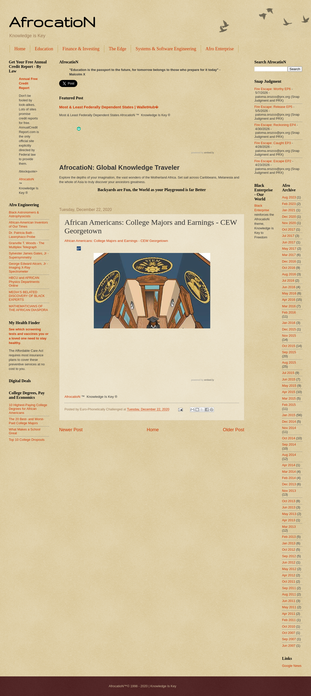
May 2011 (289, 607)
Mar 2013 (289, 527)
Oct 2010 (288, 626)
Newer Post (71, 429)
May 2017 (289, 248)
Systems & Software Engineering (165, 48)
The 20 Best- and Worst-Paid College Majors (26, 421)
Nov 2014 (289, 428)
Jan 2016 (288, 323)
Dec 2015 (289, 329)
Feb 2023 (289, 204)
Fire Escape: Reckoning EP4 (275, 125)
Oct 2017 (288, 229)
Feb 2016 (289, 312)
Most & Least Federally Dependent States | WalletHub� (108, 107)
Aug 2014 (289, 455)
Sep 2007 (289, 639)
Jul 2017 (288, 236)
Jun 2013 (288, 507)
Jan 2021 (288, 210)
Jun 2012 (288, 562)
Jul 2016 (288, 280)
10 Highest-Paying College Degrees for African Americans (28, 409)
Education (44, 48)
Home (19, 48)
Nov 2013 (289, 491)
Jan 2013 (288, 543)
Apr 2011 (288, 614)
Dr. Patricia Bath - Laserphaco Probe (22, 234)
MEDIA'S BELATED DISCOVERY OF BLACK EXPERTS (27, 296)
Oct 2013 (288, 501)
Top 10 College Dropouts (27, 440)
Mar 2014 (289, 471)
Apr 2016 (288, 299)
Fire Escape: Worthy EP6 (272, 89)
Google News (291, 666)
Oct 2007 (288, 633)
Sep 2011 (289, 588)
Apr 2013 (288, 520)
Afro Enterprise (219, 48)
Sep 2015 (289, 352)
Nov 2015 (289, 335)
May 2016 (289, 293)
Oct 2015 (288, 346)
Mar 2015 (289, 398)
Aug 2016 (289, 274)
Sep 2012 (289, 556)
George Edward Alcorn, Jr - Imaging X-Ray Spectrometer (28, 267)
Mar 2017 (289, 255)
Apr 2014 (288, 465)
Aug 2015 (289, 362)
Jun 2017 (288, 242)
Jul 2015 (288, 373)
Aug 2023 (289, 197)
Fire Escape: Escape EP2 (272, 161)
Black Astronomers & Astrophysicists (24, 214)
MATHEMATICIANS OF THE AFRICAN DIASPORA (28, 308)
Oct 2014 (288, 438)
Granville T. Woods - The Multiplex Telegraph (26, 245)
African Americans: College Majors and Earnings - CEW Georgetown (116, 241)
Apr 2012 (288, 575)
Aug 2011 (289, 594)
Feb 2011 (289, 620)
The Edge (117, 48)
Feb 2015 (289, 405)
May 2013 (289, 514)
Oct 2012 (288, 549)
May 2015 (289, 385)
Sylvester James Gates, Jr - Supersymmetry (29, 255)
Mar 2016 (289, 306)
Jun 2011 (288, 601)
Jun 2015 (288, 379)
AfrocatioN (52, 21)
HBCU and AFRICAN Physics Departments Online (24, 281)
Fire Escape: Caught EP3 (272, 143)
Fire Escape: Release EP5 (273, 107)
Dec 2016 (289, 261)
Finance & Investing (80, 48)
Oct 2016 (288, 268)
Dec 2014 (289, 421)
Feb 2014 (289, 478)
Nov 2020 (289, 223)
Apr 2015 (288, 392)
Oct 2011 (288, 581)
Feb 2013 (289, 537)
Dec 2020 (289, 217)
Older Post (233, 429)
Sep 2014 (289, 444)
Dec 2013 (289, 484)
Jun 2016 (288, 287)
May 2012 (289, 569)
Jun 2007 (288, 645)
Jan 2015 (288, 415)
